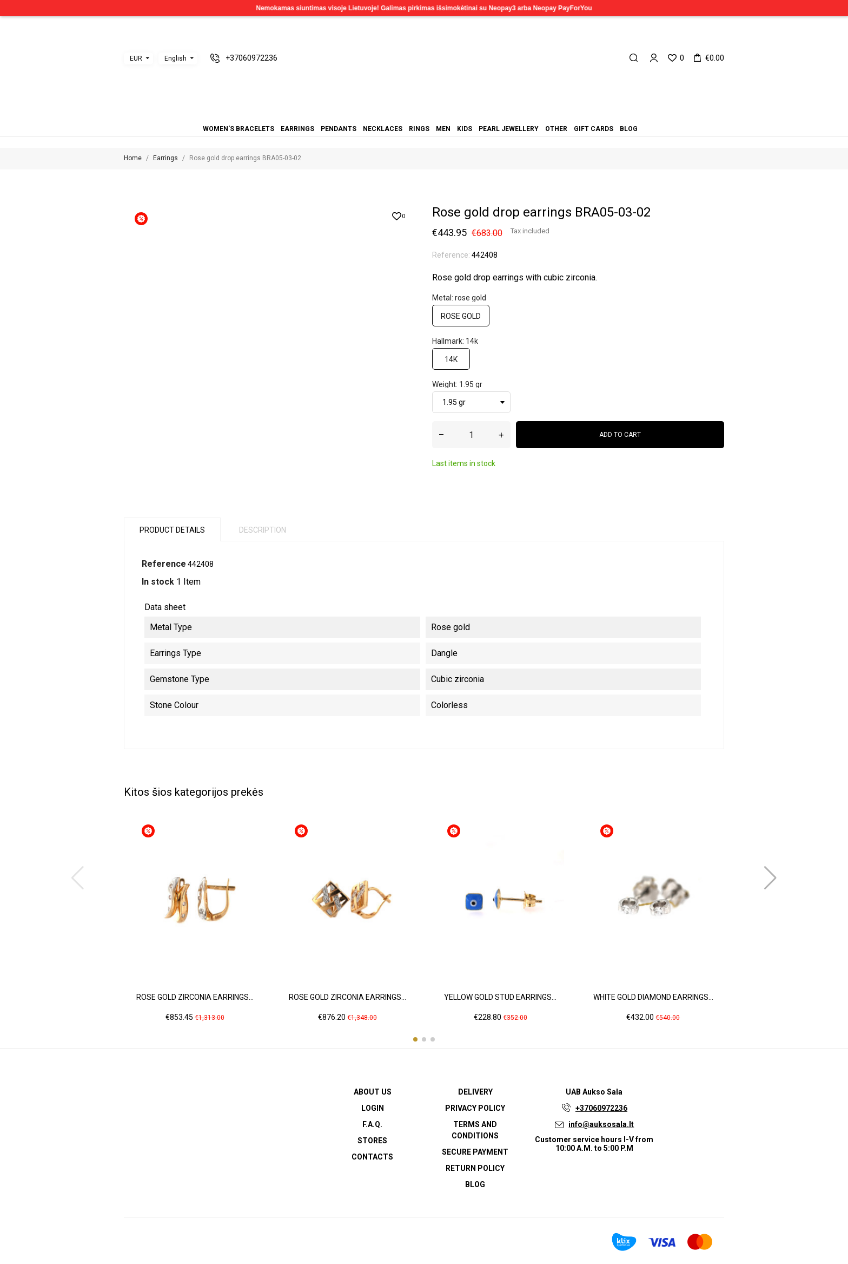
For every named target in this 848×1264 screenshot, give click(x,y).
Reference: (451, 255)
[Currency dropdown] (138, 58)
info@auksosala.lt (601, 1124)
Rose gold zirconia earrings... (195, 997)
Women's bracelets (391, 114)
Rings (417, 114)
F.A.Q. (372, 1124)
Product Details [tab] (172, 530)
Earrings (398, 114)
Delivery (475, 1092)
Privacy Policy (475, 1108)
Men (424, 114)
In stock (158, 582)
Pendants (404, 114)
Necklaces (411, 114)
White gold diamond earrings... (653, 997)
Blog (456, 114)
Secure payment (475, 1152)
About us (373, 1092)
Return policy (475, 1168)
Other (443, 114)
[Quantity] (471, 434)
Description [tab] (262, 530)
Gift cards (450, 114)
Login (372, 1108)
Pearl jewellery (437, 114)
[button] (415, 1039)
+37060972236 (601, 1108)
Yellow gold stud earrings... (500, 997)
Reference (164, 564)
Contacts (372, 1156)
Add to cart (620, 434)
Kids (430, 114)
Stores (372, 1140)
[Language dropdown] (177, 58)
